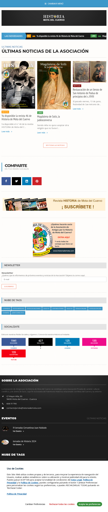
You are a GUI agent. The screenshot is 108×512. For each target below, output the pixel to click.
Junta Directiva (18, 313)
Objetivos (47, 464)
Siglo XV (46, 308)
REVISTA (27, 36)
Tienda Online (81, 308)
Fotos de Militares (34, 308)
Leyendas (6, 308)
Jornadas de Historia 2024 (24, 441)
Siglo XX (69, 308)
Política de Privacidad (52, 509)
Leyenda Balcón (96, 464)
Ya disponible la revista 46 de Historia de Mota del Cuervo (61, 36)
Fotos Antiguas (18, 308)
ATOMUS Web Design (98, 509)
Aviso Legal (37, 509)
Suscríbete (26, 464)
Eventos (6, 313)
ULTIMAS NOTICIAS (12, 46)
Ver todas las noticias (55, 145)
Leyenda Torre (58, 308)
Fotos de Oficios (95, 308)
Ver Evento (18, 431)
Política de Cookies (69, 509)
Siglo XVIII (15, 464)
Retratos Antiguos (80, 464)
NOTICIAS (77, 85)
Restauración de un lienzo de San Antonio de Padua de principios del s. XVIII (87, 93)
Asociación (37, 464)
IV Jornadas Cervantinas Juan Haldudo (30, 427)
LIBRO (94, 36)
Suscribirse (9, 286)
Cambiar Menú (54, 3)
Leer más (7, 131)
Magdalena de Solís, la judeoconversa (48, 118)
